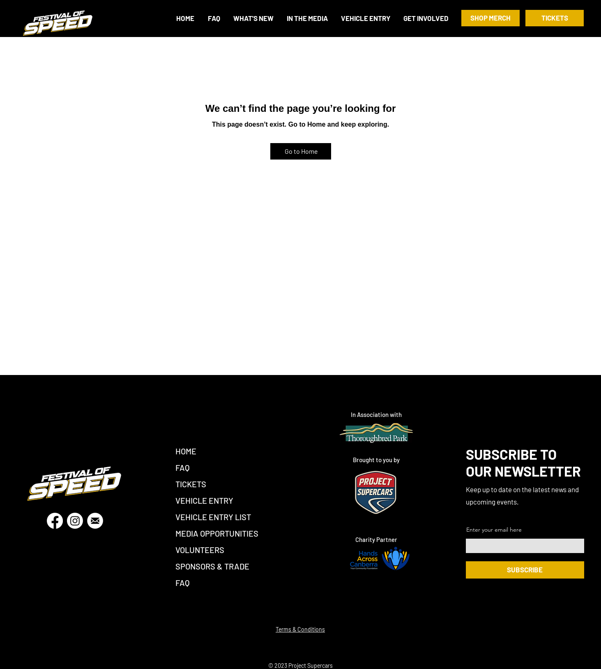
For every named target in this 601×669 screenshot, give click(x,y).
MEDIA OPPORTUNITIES (216, 533)
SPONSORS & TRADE (212, 566)
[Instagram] (75, 521)
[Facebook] (55, 521)
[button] (426, 18)
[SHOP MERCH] (490, 18)
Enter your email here (494, 529)
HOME (185, 451)
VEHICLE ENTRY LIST (213, 517)
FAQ (182, 467)
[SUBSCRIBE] (525, 570)
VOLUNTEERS (199, 550)
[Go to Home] (300, 151)
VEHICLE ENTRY (204, 500)
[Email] (95, 521)
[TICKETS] (554, 18)
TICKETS (190, 484)
